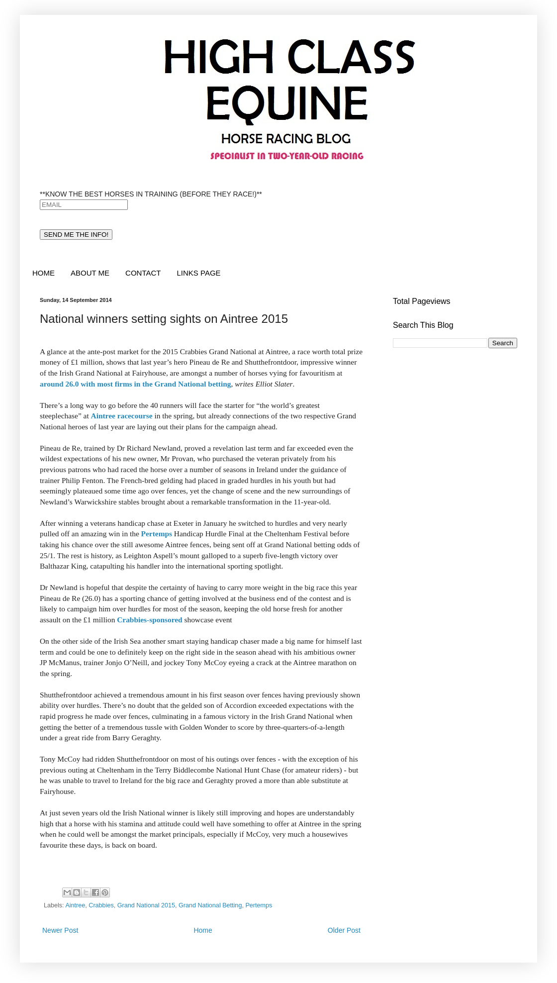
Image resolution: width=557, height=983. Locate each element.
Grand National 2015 (146, 905)
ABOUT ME (90, 273)
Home (202, 930)
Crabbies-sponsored (149, 619)
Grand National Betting (210, 905)
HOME (43, 273)
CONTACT (143, 273)
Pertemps (156, 533)
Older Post (344, 930)
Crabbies (101, 905)
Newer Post (60, 930)
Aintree (75, 905)
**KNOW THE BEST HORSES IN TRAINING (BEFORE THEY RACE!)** (151, 194)
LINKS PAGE (198, 273)
